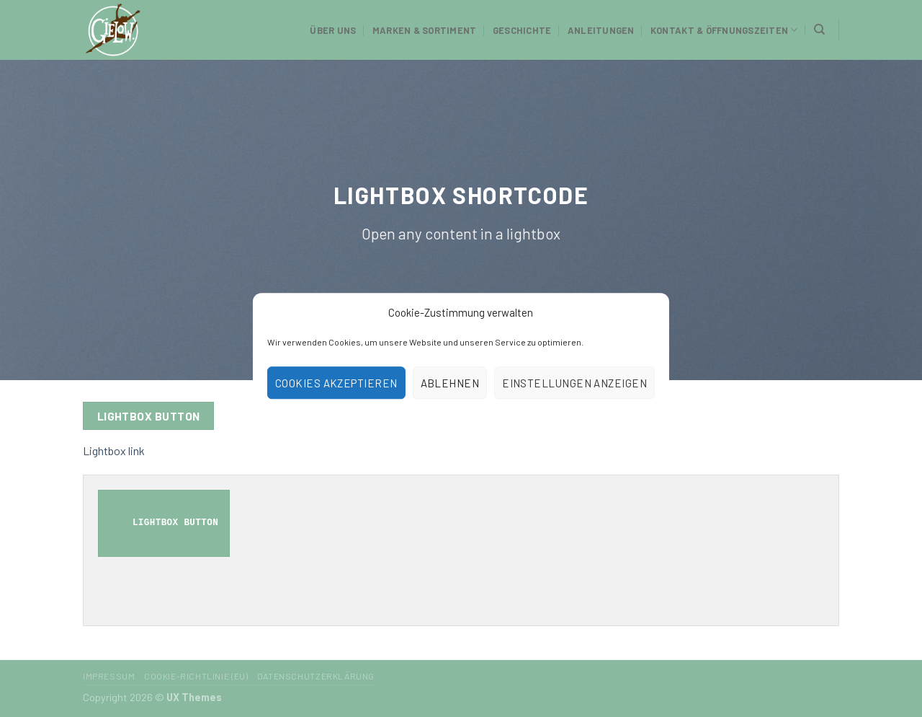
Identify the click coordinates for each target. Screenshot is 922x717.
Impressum (109, 676)
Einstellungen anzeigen (574, 383)
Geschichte (522, 30)
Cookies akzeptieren (336, 383)
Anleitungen (601, 30)
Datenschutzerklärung (316, 676)
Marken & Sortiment (424, 30)
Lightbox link (114, 450)
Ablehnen (450, 383)
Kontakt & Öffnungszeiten (724, 30)
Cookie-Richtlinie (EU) (196, 676)
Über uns (333, 30)
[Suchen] (819, 29)
